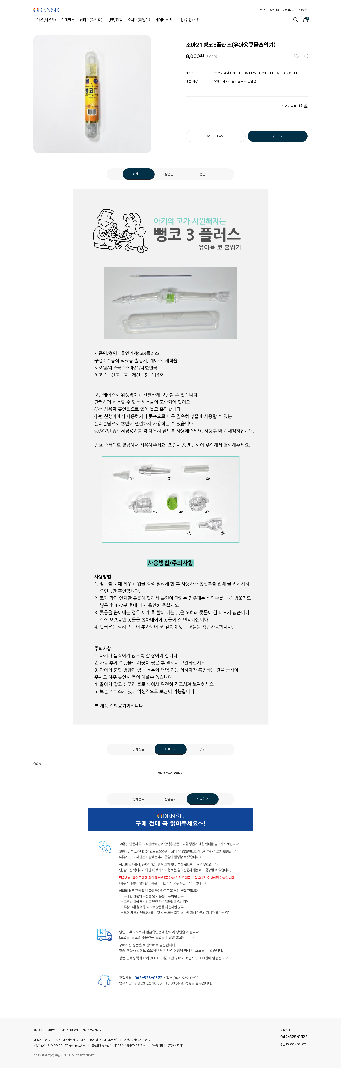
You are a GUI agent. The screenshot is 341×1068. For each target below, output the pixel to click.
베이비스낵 (163, 20)
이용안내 (52, 1030)
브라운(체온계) (44, 20)
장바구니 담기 (215, 136)
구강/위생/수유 (188, 20)
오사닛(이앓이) (139, 20)
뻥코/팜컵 (115, 20)
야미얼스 (67, 20)
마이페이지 (289, 9)
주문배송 (303, 9)
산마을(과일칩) (91, 20)
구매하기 (277, 136)
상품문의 (170, 174)
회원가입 (274, 9)
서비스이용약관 (69, 1030)
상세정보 (138, 174)
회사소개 (38, 1030)
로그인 (263, 9)
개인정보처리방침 (92, 1030)
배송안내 (202, 174)
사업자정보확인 (77, 1045)
